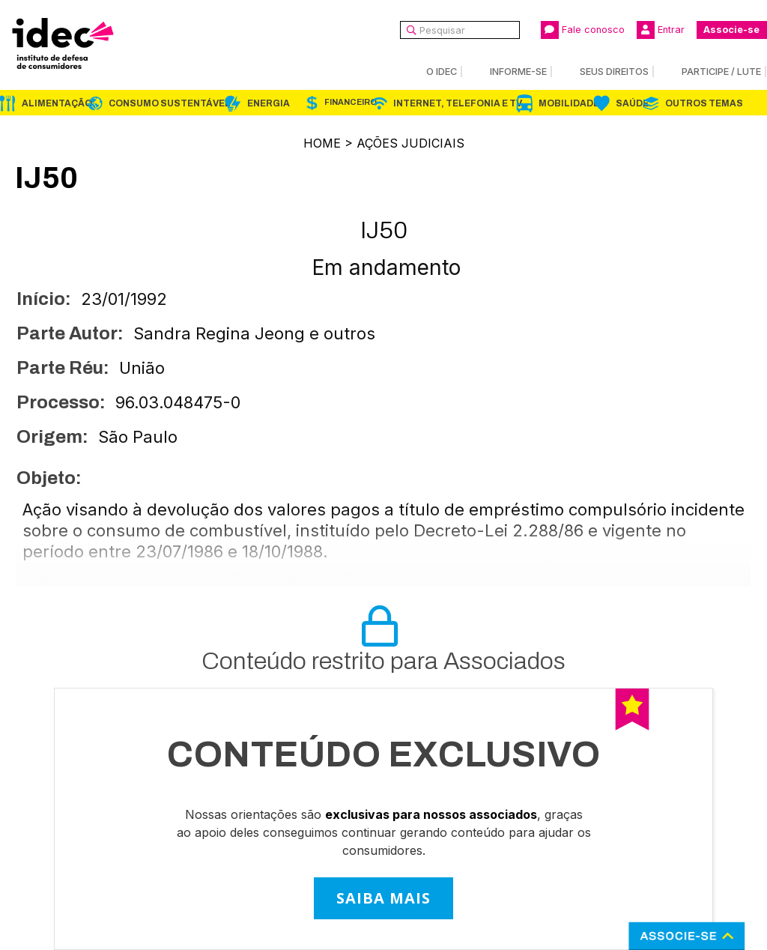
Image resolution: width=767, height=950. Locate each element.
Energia (268, 103)
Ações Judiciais (410, 143)
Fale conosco (583, 30)
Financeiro (350, 102)
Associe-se (731, 29)
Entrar (661, 30)
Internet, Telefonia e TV (457, 103)
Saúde (632, 103)
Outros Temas (704, 103)
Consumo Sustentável (170, 103)
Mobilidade (569, 103)
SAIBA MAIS (383, 898)
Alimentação (57, 103)
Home (322, 143)
